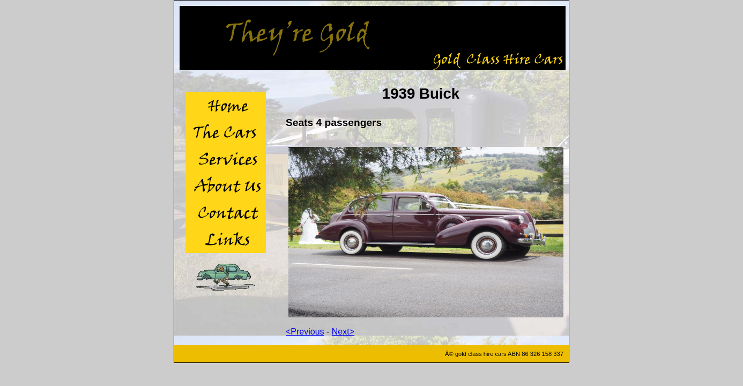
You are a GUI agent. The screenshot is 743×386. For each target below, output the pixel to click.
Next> (343, 331)
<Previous (305, 331)
